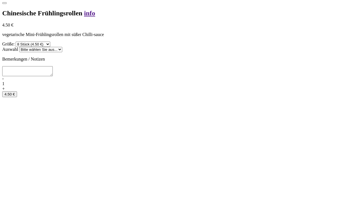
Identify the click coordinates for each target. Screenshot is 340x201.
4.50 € (9, 96)
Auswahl (10, 49)
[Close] (4, 3)
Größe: (8, 44)
